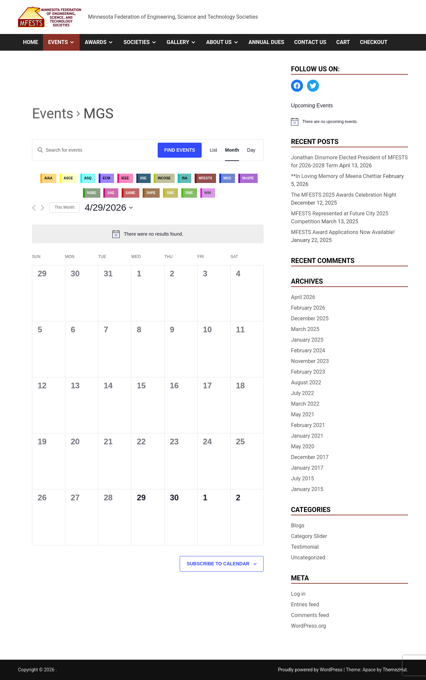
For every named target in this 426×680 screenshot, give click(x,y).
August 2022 (306, 382)
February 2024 (308, 350)
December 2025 (310, 318)
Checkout (374, 42)
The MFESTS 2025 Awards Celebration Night (343, 195)
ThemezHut (395, 669)
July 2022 (302, 393)
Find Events (179, 150)
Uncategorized (308, 557)
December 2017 (310, 457)
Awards (101, 42)
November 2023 (310, 361)
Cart (343, 42)
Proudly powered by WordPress (311, 669)
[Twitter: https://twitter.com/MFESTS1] (313, 86)
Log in (298, 594)
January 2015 (307, 489)
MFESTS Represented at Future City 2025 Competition (339, 217)
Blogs (297, 525)
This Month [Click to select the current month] (64, 207)
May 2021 (302, 414)
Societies (142, 42)
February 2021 (308, 425)
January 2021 (307, 436)
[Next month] (42, 208)
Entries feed (305, 604)
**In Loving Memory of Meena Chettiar (336, 176)
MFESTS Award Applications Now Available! (343, 232)
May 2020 (302, 446)
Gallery (184, 42)
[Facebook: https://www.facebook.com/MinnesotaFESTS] (297, 86)
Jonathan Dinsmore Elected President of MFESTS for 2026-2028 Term (349, 161)
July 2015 (302, 478)
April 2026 (303, 297)
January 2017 (307, 468)
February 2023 (308, 372)
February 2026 (308, 308)
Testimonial (305, 547)
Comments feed (310, 615)
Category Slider (309, 536)
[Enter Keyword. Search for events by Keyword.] (95, 150)
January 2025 (307, 340)
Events (64, 42)
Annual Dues (266, 42)
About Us (224, 42)
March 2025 (305, 329)
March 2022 (305, 404)
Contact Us (310, 42)
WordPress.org (308, 626)
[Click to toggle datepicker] (109, 207)
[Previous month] (34, 208)
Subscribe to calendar (218, 563)
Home (30, 42)
